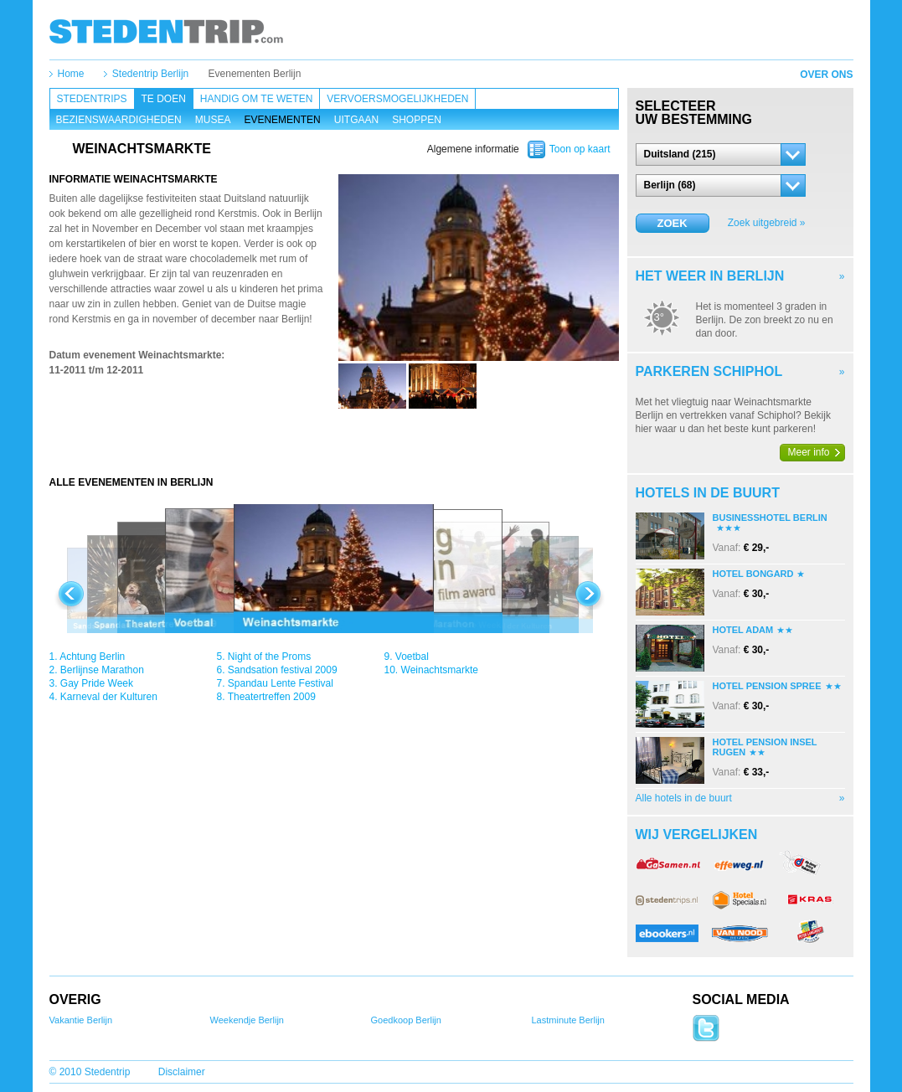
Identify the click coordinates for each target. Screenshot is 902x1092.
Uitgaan (356, 120)
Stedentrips (92, 99)
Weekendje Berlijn (247, 1020)
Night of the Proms (269, 656)
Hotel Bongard (753, 574)
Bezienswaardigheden (119, 120)
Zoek (672, 223)
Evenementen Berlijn (255, 74)
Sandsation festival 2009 (283, 670)
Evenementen (282, 120)
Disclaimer (181, 1072)
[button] (721, 154)
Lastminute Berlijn (568, 1020)
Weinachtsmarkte (439, 670)
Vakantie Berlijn (81, 1020)
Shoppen (416, 120)
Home (71, 74)
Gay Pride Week (96, 683)
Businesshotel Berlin (770, 518)
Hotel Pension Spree (767, 686)
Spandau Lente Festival (280, 683)
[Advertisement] (334, 442)
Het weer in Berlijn (710, 276)
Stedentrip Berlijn (150, 74)
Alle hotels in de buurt (684, 798)
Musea (213, 120)
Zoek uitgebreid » (767, 223)
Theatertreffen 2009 (272, 697)
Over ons (826, 75)
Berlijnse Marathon (102, 670)
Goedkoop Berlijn (406, 1020)
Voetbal (412, 656)
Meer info (809, 452)
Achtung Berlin (92, 656)
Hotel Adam (743, 630)
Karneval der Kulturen (108, 697)
